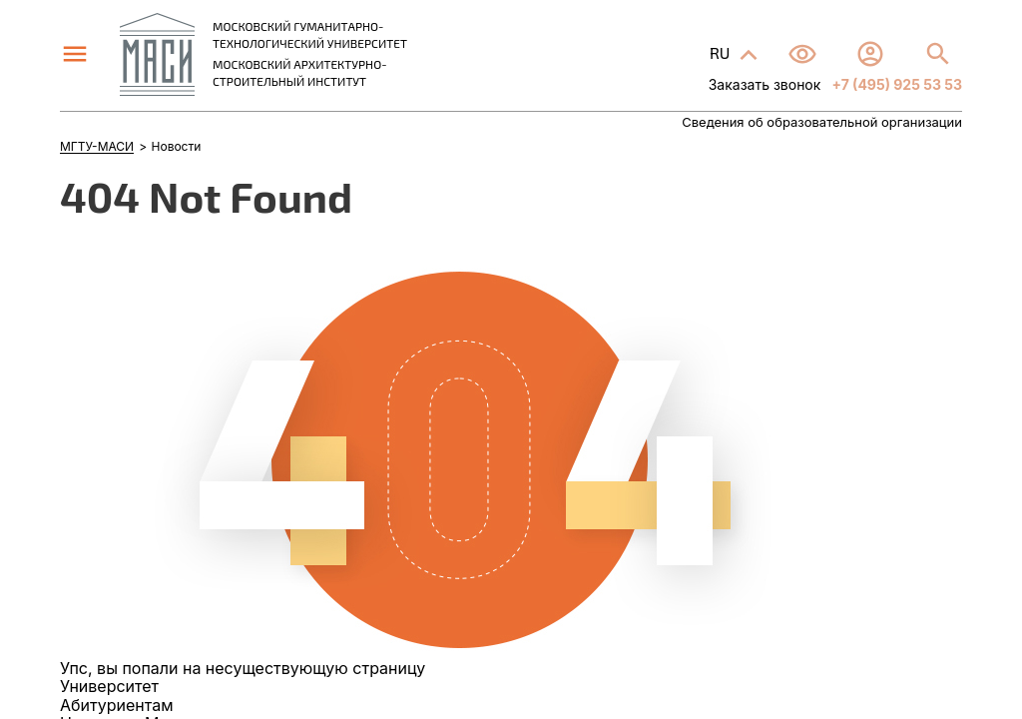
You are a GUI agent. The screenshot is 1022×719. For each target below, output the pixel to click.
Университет (109, 686)
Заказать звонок (765, 84)
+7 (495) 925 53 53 (895, 84)
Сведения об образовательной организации (822, 122)
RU (722, 52)
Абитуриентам (116, 705)
